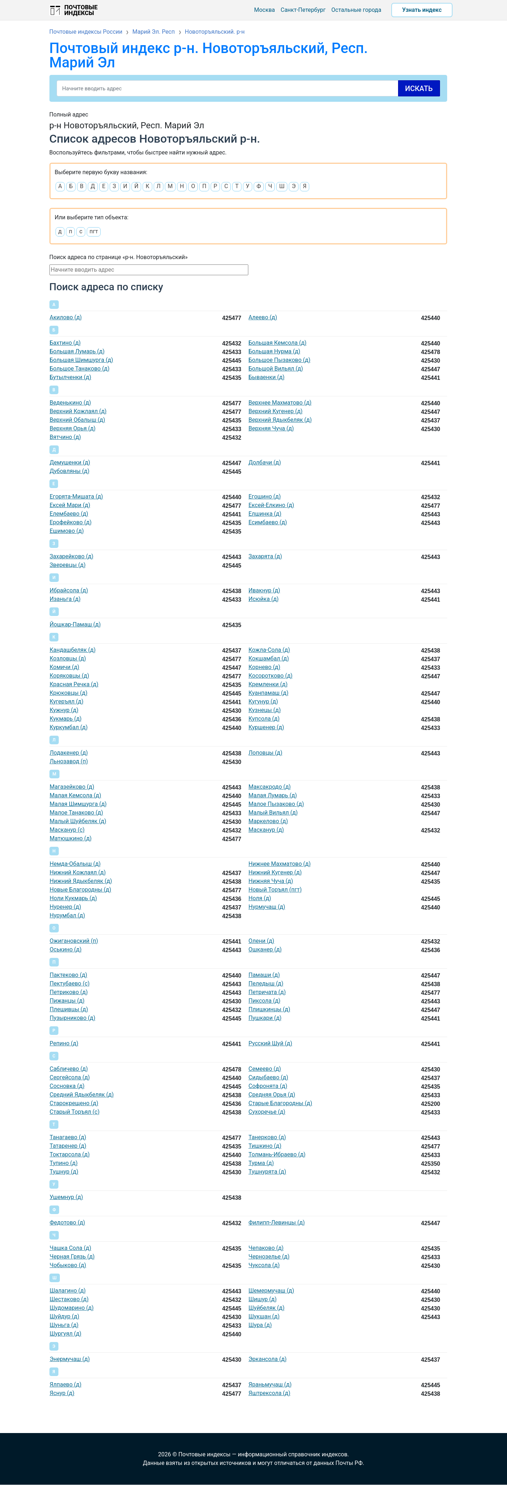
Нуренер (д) (65, 906)
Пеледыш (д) (266, 983)
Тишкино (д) (265, 1145)
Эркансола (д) (268, 1359)
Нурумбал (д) (67, 915)
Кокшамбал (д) (269, 658)
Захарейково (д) (72, 556)
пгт (94, 231)
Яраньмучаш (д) (270, 1384)
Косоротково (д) (271, 675)
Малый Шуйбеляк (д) (78, 821)
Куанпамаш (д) (268, 692)
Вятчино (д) (65, 437)
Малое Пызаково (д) (276, 804)
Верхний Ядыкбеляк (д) (280, 419)
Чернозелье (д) (269, 1256)
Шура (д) (260, 1325)
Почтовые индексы (81, 10)
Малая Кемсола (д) (75, 795)
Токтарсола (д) (70, 1154)
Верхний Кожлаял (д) (78, 411)
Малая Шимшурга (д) (78, 804)
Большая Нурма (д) (275, 351)
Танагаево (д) (68, 1137)
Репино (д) (64, 1043)
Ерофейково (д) (71, 522)
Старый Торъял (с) (75, 1111)
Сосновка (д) (67, 1086)
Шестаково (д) (69, 1299)
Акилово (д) (66, 317)
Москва (264, 9)
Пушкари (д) (265, 1017)
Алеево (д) (263, 317)
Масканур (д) (266, 829)
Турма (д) (261, 1163)
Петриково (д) (69, 992)
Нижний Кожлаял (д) (78, 872)
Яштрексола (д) (270, 1393)
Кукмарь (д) (66, 718)
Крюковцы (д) (68, 692)
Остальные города (356, 9)
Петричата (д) (267, 992)
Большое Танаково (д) (80, 368)
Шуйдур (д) (65, 1316)
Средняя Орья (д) (272, 1094)
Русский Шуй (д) (270, 1043)
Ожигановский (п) (74, 940)
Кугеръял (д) (66, 701)
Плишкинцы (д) (270, 1009)
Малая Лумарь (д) (273, 795)
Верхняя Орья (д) (73, 428)
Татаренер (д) (68, 1145)
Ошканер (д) (265, 949)
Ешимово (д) (67, 530)
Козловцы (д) (68, 658)
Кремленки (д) (268, 684)
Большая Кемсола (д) (278, 342)
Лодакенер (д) (69, 752)
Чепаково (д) (266, 1248)
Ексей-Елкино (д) (271, 505)
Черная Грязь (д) (72, 1256)
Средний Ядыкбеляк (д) (82, 1094)
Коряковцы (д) (69, 675)
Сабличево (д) (69, 1068)
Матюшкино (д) (71, 838)
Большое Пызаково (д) (280, 360)
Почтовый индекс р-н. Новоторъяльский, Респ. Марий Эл (208, 55)
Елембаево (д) (69, 513)
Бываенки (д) (267, 377)
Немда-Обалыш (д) (75, 863)
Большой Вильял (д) (276, 368)
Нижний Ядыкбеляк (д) (81, 881)
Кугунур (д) (263, 701)
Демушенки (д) (70, 462)
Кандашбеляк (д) (73, 649)
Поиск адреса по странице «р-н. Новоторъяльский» (118, 257)
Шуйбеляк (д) (267, 1307)
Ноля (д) (260, 898)
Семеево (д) (265, 1068)
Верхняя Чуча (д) (271, 428)
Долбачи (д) (265, 462)
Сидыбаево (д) (268, 1077)
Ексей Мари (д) (70, 505)
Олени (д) (261, 940)
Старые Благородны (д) (280, 1103)
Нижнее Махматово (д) (280, 863)
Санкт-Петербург (303, 9)
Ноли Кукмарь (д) (73, 898)
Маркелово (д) (268, 821)
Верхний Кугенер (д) (276, 411)
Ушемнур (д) (66, 1197)
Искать (419, 88)
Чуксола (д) (264, 1265)
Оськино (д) (66, 949)
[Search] (248, 88)
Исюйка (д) (264, 599)
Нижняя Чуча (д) (271, 881)
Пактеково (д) (68, 974)
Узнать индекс (421, 9)
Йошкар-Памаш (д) (75, 624)
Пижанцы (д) (67, 1000)
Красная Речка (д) (74, 684)
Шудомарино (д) (72, 1307)
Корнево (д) (265, 667)
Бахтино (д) (65, 342)
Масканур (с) (67, 829)
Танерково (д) (267, 1137)
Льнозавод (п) (69, 761)
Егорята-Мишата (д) (76, 496)
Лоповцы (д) (266, 752)
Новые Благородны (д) (80, 889)
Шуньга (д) (64, 1325)
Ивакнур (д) (264, 590)
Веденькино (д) (70, 402)
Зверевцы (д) (68, 565)
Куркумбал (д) (69, 727)
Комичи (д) (65, 667)
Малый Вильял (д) (273, 812)
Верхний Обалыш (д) (77, 419)
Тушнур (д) (64, 1171)
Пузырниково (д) (73, 1017)
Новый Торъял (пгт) (275, 889)
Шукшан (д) (264, 1316)
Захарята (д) (265, 556)
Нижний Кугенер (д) (275, 872)
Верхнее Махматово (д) (280, 402)
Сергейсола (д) (70, 1077)
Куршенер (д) (266, 727)
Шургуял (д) (66, 1333)
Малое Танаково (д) (76, 812)
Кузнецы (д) (265, 710)
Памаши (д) (264, 974)
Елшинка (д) (265, 513)
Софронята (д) (268, 1086)
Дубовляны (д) (70, 471)
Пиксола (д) (265, 1000)
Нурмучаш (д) (267, 906)
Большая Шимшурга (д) (81, 360)
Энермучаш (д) (70, 1359)
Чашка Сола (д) (70, 1248)
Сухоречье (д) (267, 1111)
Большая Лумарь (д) (77, 351)
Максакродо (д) (270, 786)
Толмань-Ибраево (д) (277, 1154)
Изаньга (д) (65, 599)
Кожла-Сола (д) (269, 649)
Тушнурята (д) (267, 1171)
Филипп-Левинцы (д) (277, 1222)
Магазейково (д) (72, 786)
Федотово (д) (67, 1222)
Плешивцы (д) (69, 1009)
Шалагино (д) (68, 1290)
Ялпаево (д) (66, 1384)
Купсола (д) (264, 718)
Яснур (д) (62, 1393)
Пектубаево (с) (70, 983)
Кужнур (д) (64, 710)
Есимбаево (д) (268, 522)
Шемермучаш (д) (271, 1290)
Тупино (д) (64, 1163)
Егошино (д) (265, 496)
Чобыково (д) (68, 1265)
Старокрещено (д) (74, 1103)
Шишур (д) (263, 1299)
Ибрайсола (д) (69, 590)
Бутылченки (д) (70, 377)
